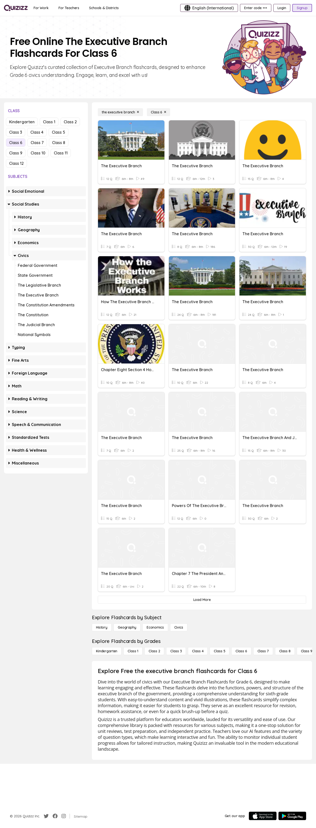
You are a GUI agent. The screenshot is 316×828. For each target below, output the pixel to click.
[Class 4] (198, 651)
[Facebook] (55, 816)
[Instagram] (63, 816)
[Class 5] (219, 651)
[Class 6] (158, 112)
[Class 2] (154, 651)
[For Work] (41, 8)
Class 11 (61, 152)
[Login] (281, 8)
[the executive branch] (120, 112)
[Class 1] (132, 651)
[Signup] (302, 8)
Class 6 (15, 142)
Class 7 (37, 142)
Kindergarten (22, 121)
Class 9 (15, 152)
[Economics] (155, 627)
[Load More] (202, 600)
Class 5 (58, 132)
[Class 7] (263, 651)
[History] (102, 627)
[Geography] (127, 627)
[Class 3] (176, 651)
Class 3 (15, 132)
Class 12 (16, 163)
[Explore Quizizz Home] (16, 8)
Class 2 (70, 121)
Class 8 (58, 142)
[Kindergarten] (106, 651)
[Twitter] (46, 816)
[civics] (178, 627)
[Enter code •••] (255, 8)
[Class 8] (285, 651)
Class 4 (36, 132)
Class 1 (49, 121)
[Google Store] (292, 816)
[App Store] (262, 816)
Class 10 (38, 152)
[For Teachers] (69, 8)
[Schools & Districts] (103, 8)
